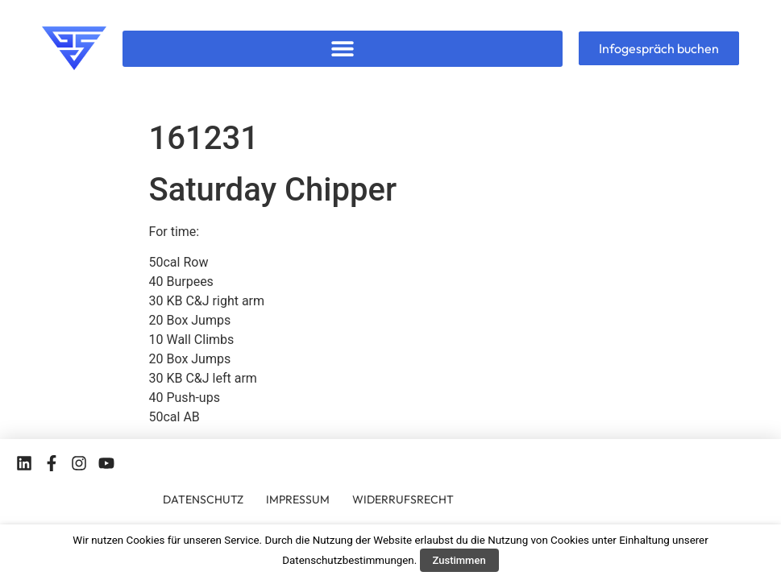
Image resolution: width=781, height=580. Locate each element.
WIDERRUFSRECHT (403, 499)
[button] (342, 49)
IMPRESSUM (298, 499)
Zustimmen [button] (459, 560)
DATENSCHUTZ (203, 499)
